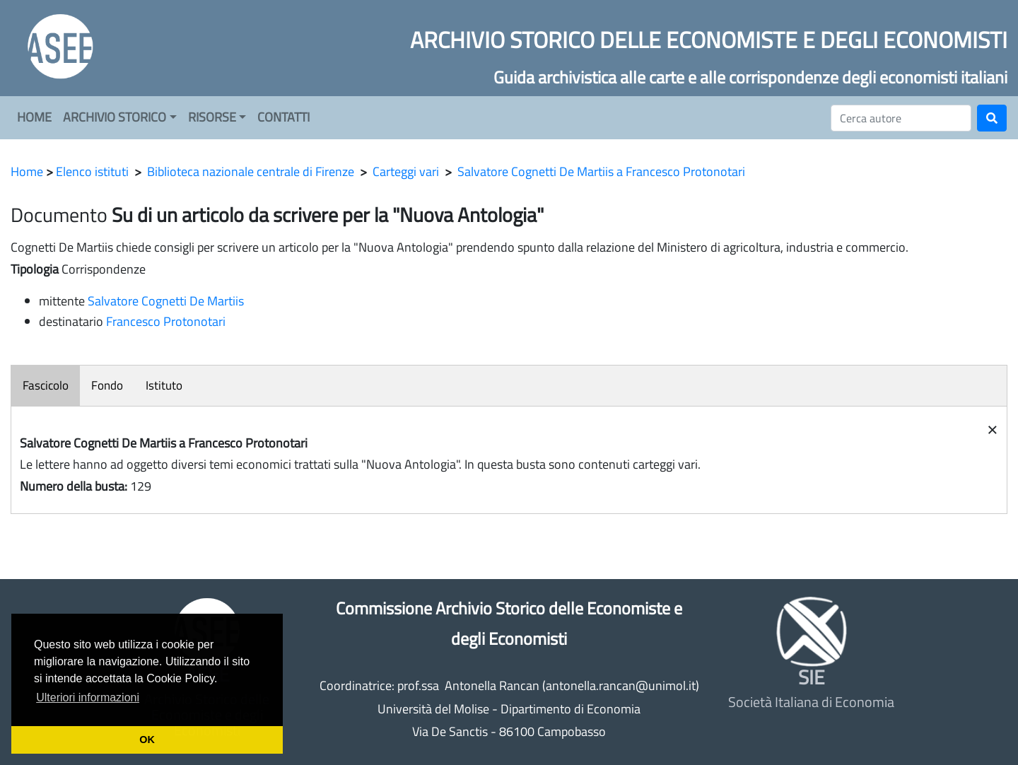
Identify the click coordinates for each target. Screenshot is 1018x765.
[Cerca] (901, 118)
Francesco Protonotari (166, 321)
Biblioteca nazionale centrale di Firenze (250, 171)
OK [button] (147, 739)
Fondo (107, 385)
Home (27, 171)
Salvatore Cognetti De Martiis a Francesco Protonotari (601, 171)
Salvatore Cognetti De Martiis (166, 300)
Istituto (164, 385)
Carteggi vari (406, 171)
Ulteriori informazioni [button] (87, 697)
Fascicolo (46, 385)
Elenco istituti (92, 171)
